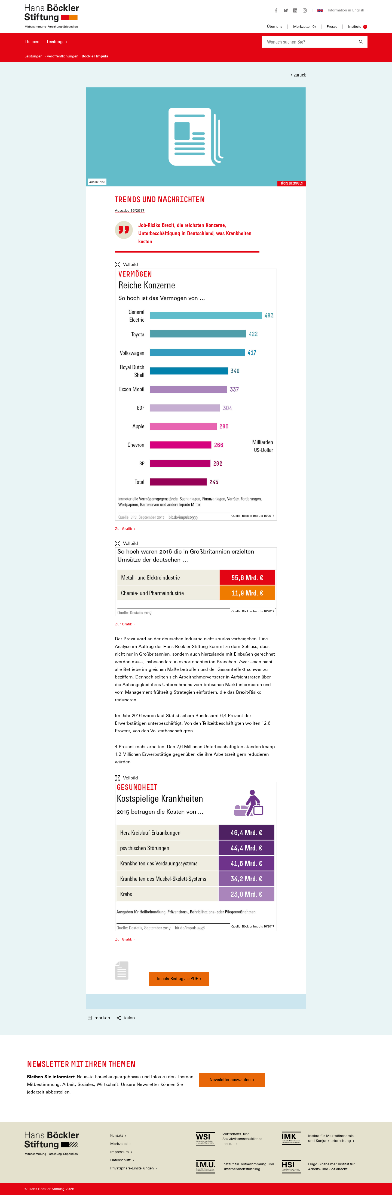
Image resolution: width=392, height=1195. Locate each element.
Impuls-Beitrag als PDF (177, 981)
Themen (32, 41)
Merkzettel (118, 1144)
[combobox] (308, 42)
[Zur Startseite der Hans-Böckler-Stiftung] (51, 25)
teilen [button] (126, 1017)
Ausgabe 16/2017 (130, 210)
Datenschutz (120, 1160)
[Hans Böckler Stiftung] (51, 1154)
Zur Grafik (123, 528)
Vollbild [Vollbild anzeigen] (126, 264)
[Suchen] (361, 42)
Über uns (274, 26)
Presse (332, 26)
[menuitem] (32, 45)
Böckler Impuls (291, 183)
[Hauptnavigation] (45, 41)
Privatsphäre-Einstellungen (132, 1168)
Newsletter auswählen (230, 1079)
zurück (300, 75)
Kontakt (116, 1135)
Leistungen (57, 41)
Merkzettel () (304, 26)
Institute (354, 26)
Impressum (119, 1152)
